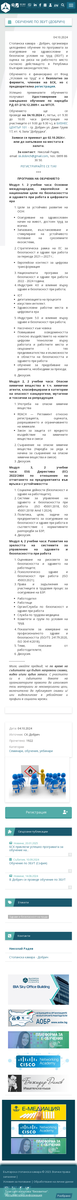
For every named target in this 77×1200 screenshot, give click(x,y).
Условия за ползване (17, 1181)
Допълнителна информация (23, 1195)
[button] (62, 5)
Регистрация (47, 812)
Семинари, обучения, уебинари (31, 751)
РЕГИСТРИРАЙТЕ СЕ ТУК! (38, 166)
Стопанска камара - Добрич (28, 957)
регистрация (45, 86)
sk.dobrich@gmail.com (33, 156)
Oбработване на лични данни (53, 1181)
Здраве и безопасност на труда (28, 917)
